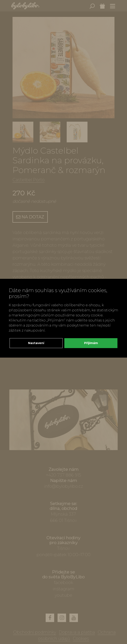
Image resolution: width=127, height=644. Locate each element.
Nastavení (36, 343)
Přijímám (91, 343)
